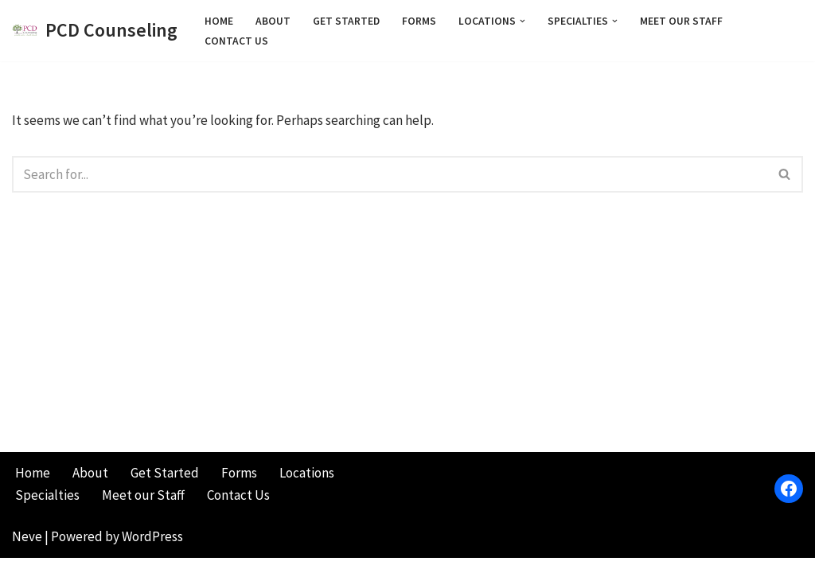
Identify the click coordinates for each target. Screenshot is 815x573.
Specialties (47, 510)
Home (219, 21)
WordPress (152, 551)
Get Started (346, 21)
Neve (27, 551)
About (273, 21)
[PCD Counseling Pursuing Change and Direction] (94, 30)
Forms (419, 21)
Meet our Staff (681, 21)
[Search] (389, 174)
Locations (306, 488)
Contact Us (236, 41)
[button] (522, 20)
